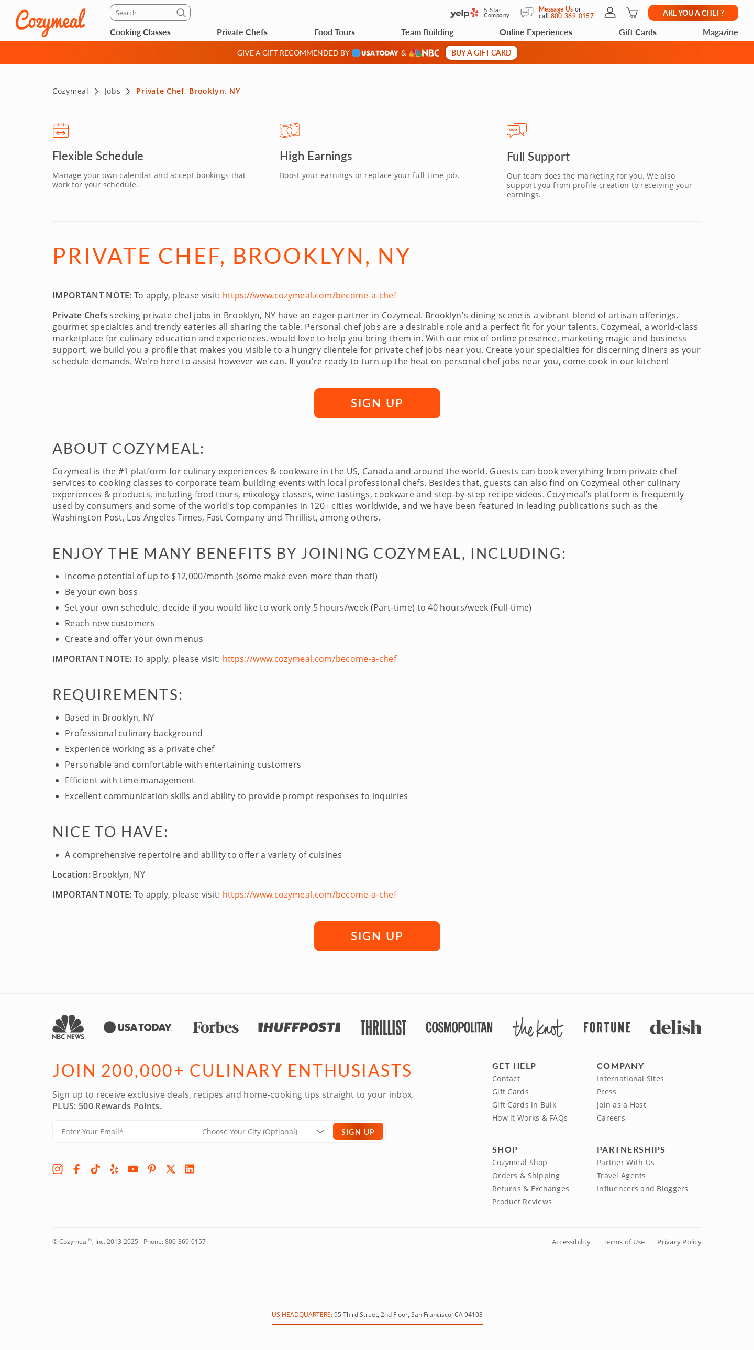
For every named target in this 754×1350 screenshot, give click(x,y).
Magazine (720, 32)
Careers (611, 1117)
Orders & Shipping (526, 1174)
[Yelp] (114, 1168)
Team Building (427, 32)
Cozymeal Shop (520, 1161)
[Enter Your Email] (122, 1130)
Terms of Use (624, 1240)
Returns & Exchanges (530, 1187)
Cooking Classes (140, 32)
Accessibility (571, 1240)
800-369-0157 (185, 1240)
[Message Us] (529, 12)
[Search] (150, 12)
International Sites (630, 1077)
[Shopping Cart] (632, 12)
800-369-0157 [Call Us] (572, 16)
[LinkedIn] (189, 1168)
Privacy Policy (679, 1240)
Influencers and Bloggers (643, 1187)
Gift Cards (638, 32)
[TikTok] (95, 1168)
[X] (170, 1168)
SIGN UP (377, 401)
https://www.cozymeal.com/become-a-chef (309, 294)
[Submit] (182, 14)
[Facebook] (76, 1168)
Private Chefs (242, 32)
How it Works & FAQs (530, 1117)
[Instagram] (57, 1168)
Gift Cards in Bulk (524, 1104)
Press (606, 1091)
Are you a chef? (693, 12)
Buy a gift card (481, 52)
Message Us (556, 9)
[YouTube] (133, 1168)
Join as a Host (621, 1104)
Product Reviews (522, 1200)
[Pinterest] (152, 1168)
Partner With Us (626, 1161)
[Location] (269, 1130)
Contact (506, 1077)
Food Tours (334, 32)
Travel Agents (621, 1174)
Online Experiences (536, 32)
